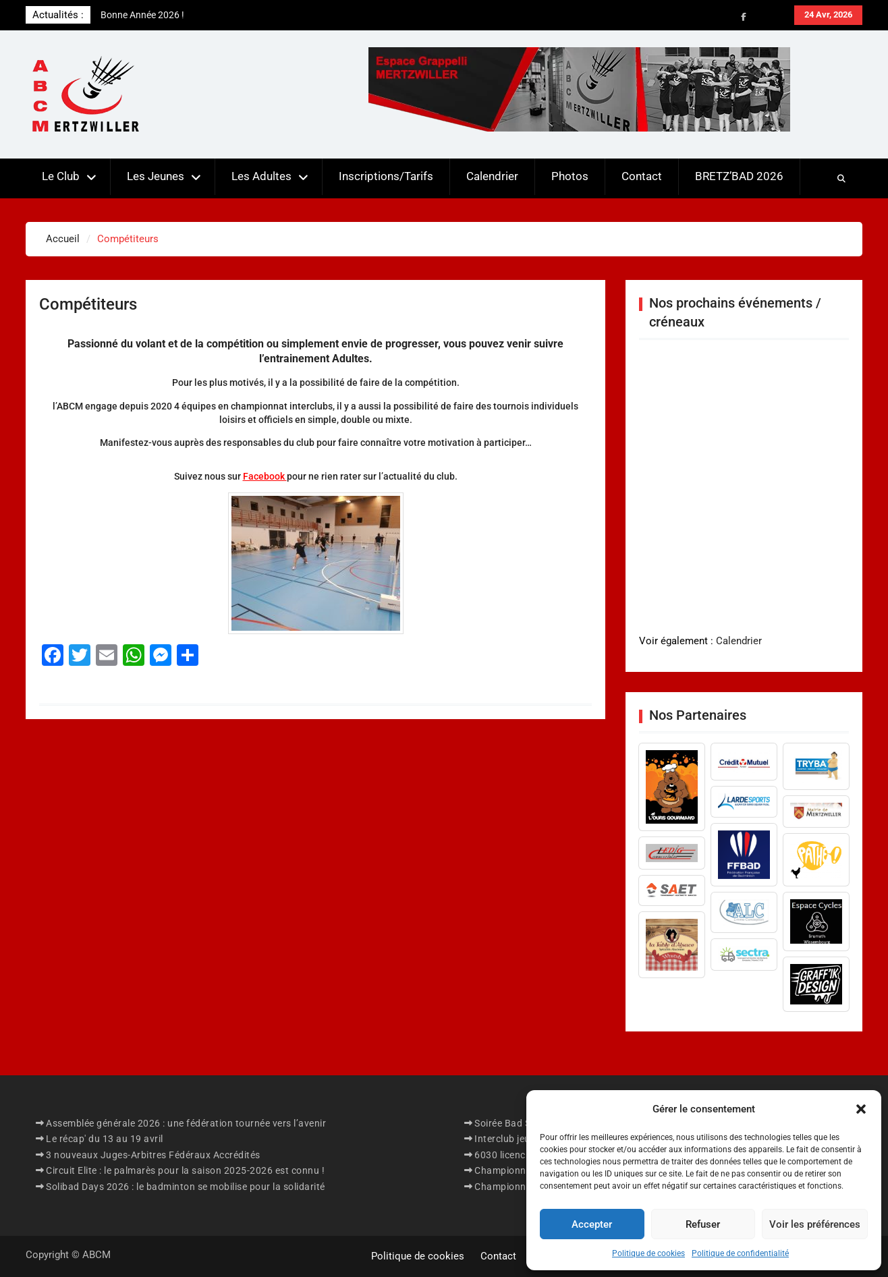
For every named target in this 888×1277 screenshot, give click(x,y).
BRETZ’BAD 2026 (739, 176)
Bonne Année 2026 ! (142, 14)
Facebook (265, 476)
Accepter (592, 1224)
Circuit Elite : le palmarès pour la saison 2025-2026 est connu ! (185, 1170)
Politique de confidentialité (740, 1253)
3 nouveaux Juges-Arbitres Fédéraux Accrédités (153, 1155)
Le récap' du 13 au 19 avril (104, 1138)
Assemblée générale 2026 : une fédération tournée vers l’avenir (186, 1123)
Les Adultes (261, 176)
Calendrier (492, 176)
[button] (861, 1109)
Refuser (703, 1224)
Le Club (61, 176)
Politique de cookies (648, 1253)
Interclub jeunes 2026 (523, 1138)
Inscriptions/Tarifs (386, 176)
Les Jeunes (155, 176)
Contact (641, 176)
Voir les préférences (814, 1224)
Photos (569, 176)
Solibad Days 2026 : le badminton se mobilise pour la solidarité (185, 1186)
